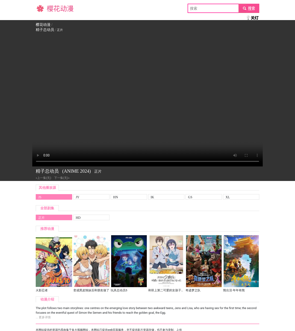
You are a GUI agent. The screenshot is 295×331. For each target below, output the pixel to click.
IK (152, 197)
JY (78, 197)
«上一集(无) (43, 178)
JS (39, 197)
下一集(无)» (62, 178)
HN (115, 197)
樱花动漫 (43, 8)
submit (248, 8)
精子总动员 (45, 30)
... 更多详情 (43, 317)
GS (190, 197)
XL (228, 197)
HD (78, 218)
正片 (41, 218)
